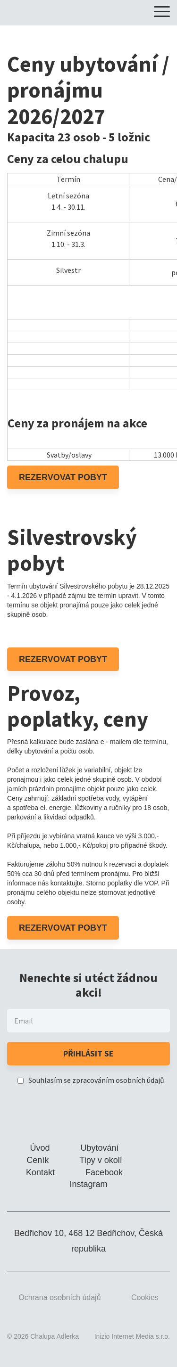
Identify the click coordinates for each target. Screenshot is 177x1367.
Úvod (40, 1148)
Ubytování (100, 1148)
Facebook (104, 1172)
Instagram (88, 1184)
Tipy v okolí (100, 1160)
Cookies (145, 1297)
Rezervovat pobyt (63, 477)
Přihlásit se (88, 1053)
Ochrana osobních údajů (59, 1297)
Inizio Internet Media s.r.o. (132, 1336)
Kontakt (40, 1172)
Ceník (37, 1160)
